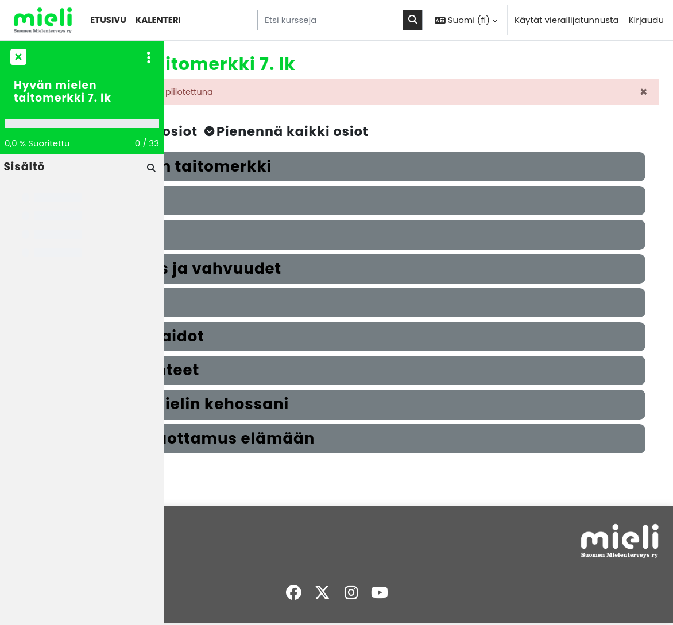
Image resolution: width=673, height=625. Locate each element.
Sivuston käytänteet (214, 550)
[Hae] (150, 167)
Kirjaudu (646, 20)
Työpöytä (192, 563)
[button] (466, 20)
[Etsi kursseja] (330, 20)
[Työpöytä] (42, 20)
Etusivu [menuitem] (108, 20)
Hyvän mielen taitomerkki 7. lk (62, 92)
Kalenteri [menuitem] (158, 20)
